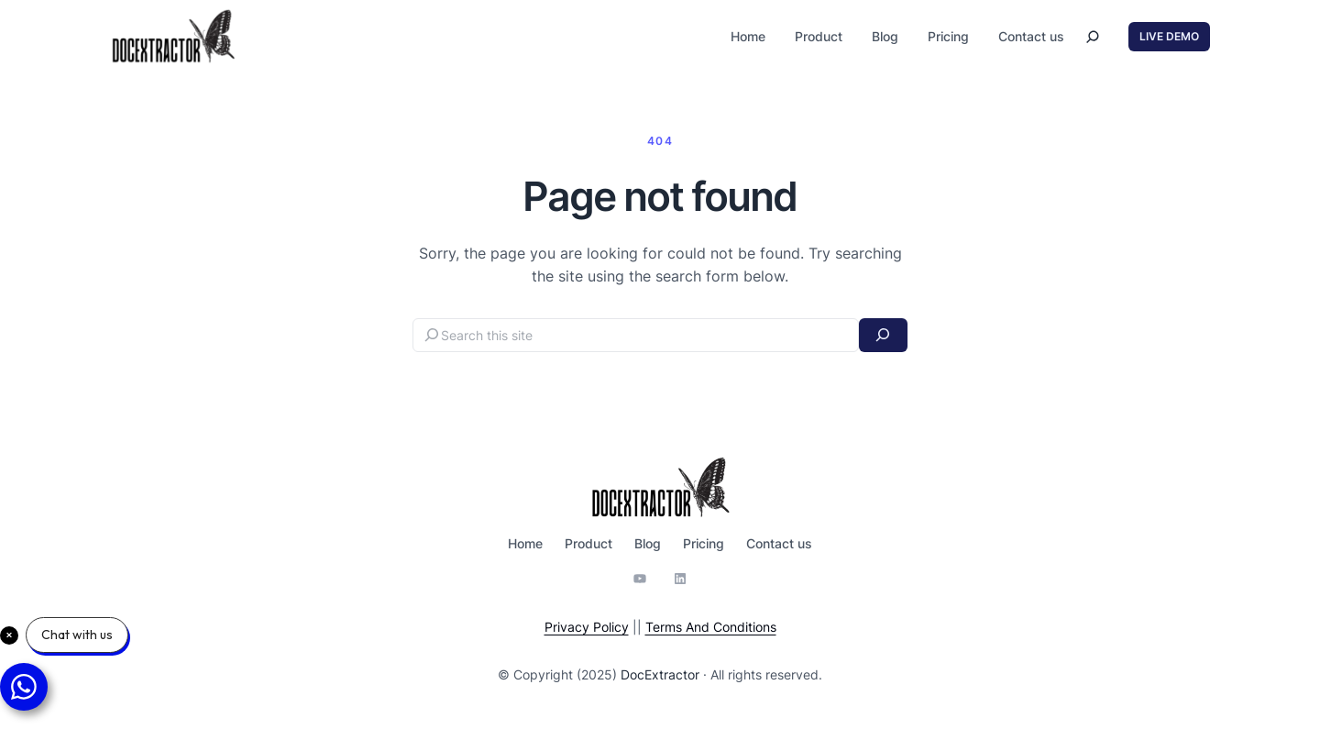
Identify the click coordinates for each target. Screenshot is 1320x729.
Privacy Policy (586, 627)
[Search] (883, 335)
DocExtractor (660, 674)
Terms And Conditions (710, 627)
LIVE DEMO (1169, 36)
